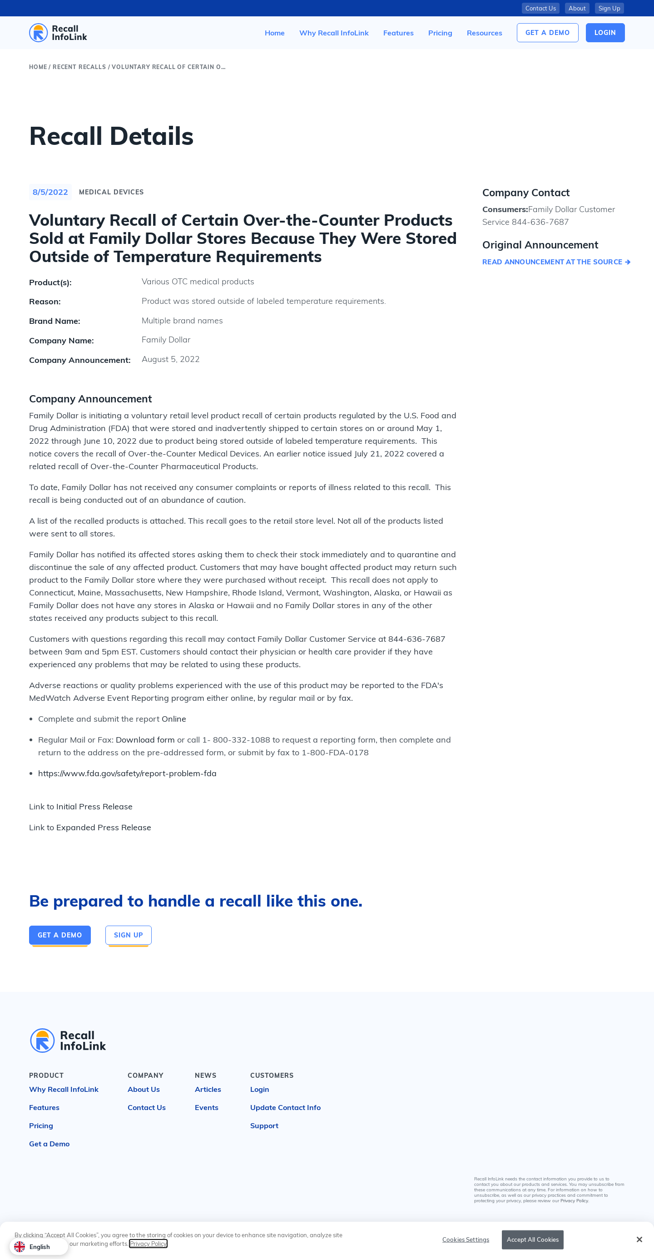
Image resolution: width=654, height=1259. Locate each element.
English (32, 1246)
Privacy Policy (574, 1201)
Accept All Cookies (533, 1239)
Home (38, 67)
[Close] (639, 1239)
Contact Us (540, 8)
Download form (145, 739)
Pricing (41, 1125)
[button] (484, 32)
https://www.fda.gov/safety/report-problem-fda (127, 773)
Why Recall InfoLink (64, 1089)
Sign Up (609, 8)
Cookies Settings (465, 1239)
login (605, 33)
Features (44, 1107)
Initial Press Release (94, 806)
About (577, 8)
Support (264, 1125)
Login (259, 1089)
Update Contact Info (285, 1107)
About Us (144, 1089)
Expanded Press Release (103, 827)
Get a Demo (547, 33)
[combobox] (39, 1246)
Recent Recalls (79, 67)
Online (174, 719)
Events (206, 1107)
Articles (208, 1089)
